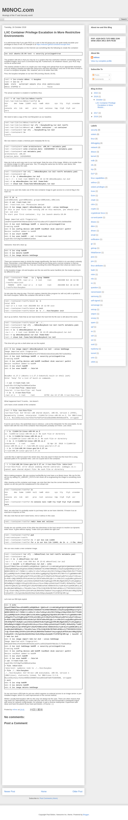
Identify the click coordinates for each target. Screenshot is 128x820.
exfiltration (95, 239)
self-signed (95, 301)
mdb (93, 161)
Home (44, 791)
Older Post (77, 791)
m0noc (97, 57)
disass (93, 222)
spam (93, 322)
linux (93, 139)
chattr (93, 200)
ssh (92, 336)
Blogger (86, 815)
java (92, 257)
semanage (95, 305)
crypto (93, 209)
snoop (93, 318)
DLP (93, 174)
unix (92, 358)
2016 (96, 116)
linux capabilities (98, 178)
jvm (92, 261)
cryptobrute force (98, 213)
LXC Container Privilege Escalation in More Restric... (105, 105)
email (93, 235)
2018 (96, 96)
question (94, 287)
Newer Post (9, 791)
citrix (93, 204)
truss (93, 191)
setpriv (93, 314)
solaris (93, 134)
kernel (93, 156)
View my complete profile (101, 61)
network (94, 147)
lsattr (93, 270)
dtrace (93, 152)
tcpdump (94, 349)
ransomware (96, 292)
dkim (93, 226)
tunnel (93, 353)
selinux (94, 182)
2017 (96, 113)
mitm (93, 274)
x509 (93, 362)
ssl (92, 340)
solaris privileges (98, 187)
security (94, 130)
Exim (93, 195)
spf (92, 327)
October (99, 100)
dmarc (93, 231)
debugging (95, 143)
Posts (96, 75)
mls (92, 279)
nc (92, 283)
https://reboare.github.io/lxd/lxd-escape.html (53, 44)
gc (92, 244)
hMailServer (96, 252)
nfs (92, 165)
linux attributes (97, 266)
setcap (93, 309)
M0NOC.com (18, 10)
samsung (95, 296)
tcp (92, 169)
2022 (96, 93)
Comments (98, 79)
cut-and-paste (96, 217)
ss (92, 331)
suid (92, 344)
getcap (94, 248)
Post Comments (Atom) (49, 798)
